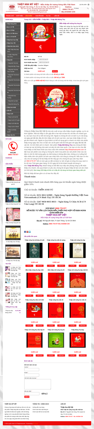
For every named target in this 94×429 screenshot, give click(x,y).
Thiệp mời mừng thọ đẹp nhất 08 (77, 270)
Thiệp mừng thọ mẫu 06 (56, 300)
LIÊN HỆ (8, 110)
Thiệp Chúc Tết (10, 43)
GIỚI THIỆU (19, 16)
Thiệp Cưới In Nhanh (13, 126)
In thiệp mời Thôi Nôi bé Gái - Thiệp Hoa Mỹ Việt (16, 269)
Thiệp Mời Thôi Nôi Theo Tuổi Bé (12, 70)
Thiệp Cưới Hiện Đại (13, 123)
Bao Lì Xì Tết (10, 27)
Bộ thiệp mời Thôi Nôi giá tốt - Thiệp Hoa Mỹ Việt (16, 295)
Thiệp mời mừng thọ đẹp (77, 240)
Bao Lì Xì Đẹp (10, 30)
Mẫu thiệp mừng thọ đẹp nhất (35, 270)
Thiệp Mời (9, 60)
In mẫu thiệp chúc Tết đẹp (13, 241)
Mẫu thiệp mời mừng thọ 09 (56, 270)
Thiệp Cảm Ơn (10, 135)
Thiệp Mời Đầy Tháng (13, 66)
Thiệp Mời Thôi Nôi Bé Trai (13, 86)
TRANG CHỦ (10, 16)
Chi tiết (29, 265)
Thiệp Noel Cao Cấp (12, 40)
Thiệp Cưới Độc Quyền (11, 131)
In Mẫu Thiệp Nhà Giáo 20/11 (12, 55)
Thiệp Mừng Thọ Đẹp (77, 330)
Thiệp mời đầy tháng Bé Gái (13, 222)
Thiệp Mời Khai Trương (11, 96)
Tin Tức (48, 16)
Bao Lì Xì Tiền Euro (12, 33)
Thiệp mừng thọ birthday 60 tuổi (34, 240)
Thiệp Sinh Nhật (11, 107)
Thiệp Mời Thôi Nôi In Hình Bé (13, 75)
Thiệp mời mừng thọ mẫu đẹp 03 (34, 330)
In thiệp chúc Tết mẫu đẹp (13, 260)
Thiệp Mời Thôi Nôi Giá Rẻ (13, 91)
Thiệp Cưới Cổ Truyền (13, 120)
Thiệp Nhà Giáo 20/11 (12, 46)
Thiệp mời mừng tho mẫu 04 (77, 300)
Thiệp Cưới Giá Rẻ (12, 117)
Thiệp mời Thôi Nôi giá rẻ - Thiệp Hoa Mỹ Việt (16, 275)
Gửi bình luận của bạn (30, 378)
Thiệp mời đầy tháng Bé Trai (13, 204)
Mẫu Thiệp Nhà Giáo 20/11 (13, 50)
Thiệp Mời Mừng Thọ (13, 104)
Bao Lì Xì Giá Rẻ (11, 36)
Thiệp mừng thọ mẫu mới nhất (34, 300)
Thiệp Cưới (9, 113)
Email (26, 372)
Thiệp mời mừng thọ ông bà (56, 330)
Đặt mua (55, 71)
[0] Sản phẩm (83, 4)
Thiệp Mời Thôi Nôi (12, 63)
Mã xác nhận (28, 391)
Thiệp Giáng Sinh (11, 23)
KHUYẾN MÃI (40, 16)
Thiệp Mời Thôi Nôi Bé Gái (13, 81)
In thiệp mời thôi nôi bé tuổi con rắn (16, 288)
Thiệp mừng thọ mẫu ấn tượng (56, 240)
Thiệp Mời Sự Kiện (12, 101)
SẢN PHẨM (28, 16)
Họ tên (26, 367)
